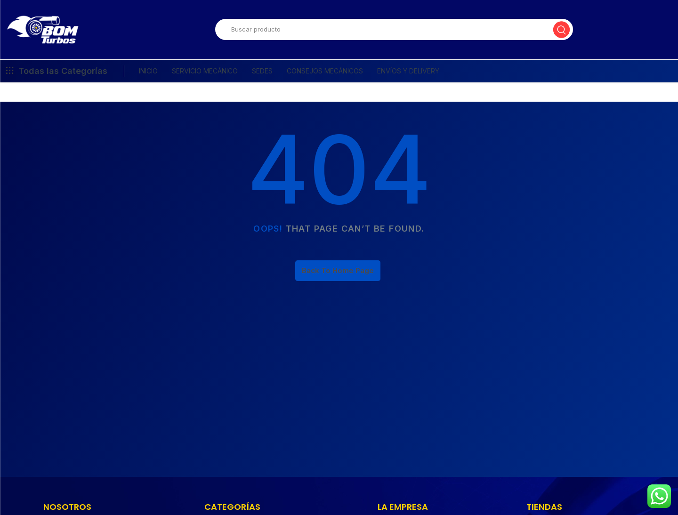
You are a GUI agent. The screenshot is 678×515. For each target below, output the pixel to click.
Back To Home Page (338, 275)
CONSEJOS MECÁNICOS (325, 76)
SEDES (262, 76)
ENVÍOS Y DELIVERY (408, 76)
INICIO (148, 76)
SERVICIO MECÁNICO (205, 76)
